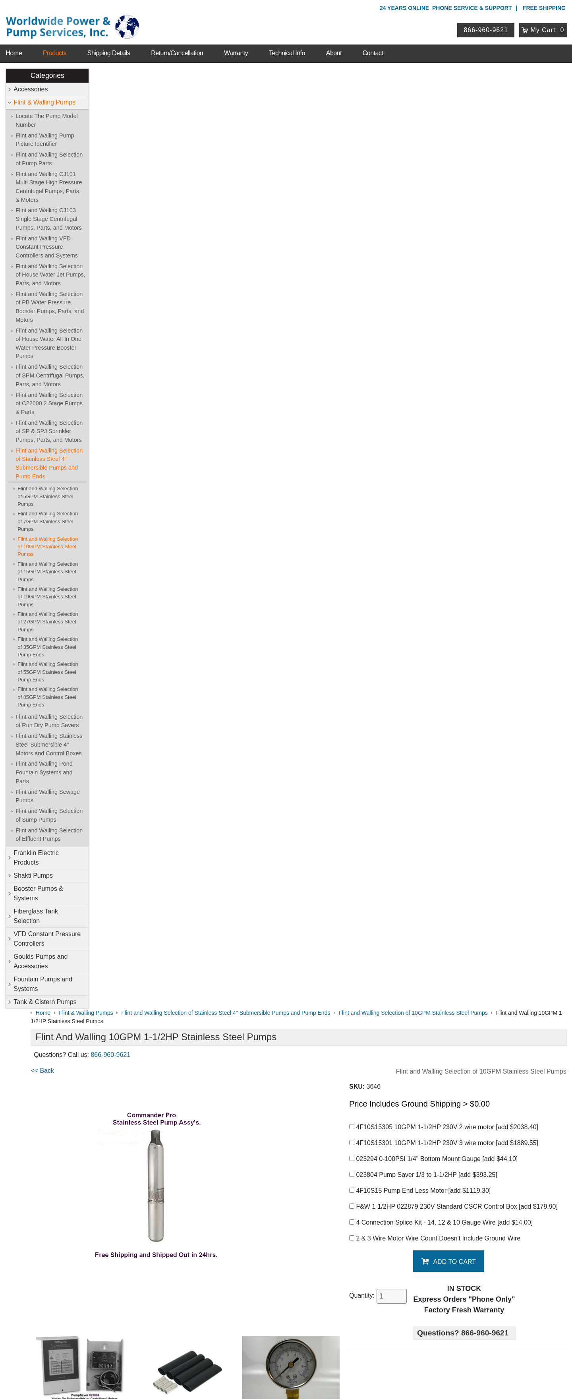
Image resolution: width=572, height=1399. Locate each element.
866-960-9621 (489, 25)
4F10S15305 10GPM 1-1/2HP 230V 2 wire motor (463, 183)
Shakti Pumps (34, 872)
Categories (48, 72)
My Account (234, 1268)
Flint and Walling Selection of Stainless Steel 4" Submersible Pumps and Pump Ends (49, 460)
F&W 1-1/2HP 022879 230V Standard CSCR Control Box (460, 267)
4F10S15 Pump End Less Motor (439, 247)
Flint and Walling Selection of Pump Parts (49, 155)
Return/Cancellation (177, 43)
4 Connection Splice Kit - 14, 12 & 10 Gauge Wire (460, 288)
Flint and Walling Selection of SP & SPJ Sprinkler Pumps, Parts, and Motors (49, 428)
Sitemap (84, 1150)
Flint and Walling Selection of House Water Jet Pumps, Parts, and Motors (51, 271)
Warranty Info (90, 1181)
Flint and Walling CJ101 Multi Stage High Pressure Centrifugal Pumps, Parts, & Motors (49, 184)
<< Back (108, 127)
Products (54, 43)
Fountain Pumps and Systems (43, 981)
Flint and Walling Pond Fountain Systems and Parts (44, 769)
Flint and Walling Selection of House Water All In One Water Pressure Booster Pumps (49, 340)
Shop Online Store (244, 1129)
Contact (373, 43)
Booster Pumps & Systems (39, 890)
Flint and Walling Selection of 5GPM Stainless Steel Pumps (48, 493)
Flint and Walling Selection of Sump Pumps (49, 812)
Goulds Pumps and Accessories (41, 958)
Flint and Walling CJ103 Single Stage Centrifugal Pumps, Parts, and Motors (49, 216)
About (334, 43)
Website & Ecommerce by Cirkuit (286, 1382)
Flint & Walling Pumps (45, 99)
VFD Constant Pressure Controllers (47, 935)
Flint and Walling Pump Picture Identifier (45, 136)
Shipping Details (108, 43)
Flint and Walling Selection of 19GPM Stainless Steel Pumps (48, 593)
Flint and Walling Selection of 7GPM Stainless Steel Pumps (48, 518)
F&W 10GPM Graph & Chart (136, 1046)
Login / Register (237, 1279)
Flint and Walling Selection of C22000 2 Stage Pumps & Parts (49, 400)
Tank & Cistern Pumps (45, 998)
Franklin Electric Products (37, 854)
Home (14, 43)
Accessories (31, 86)
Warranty (236, 43)
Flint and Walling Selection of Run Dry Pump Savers (49, 718)
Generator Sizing (120, 998)
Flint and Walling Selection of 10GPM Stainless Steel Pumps (48, 543)
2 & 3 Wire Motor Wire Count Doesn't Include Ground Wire (454, 304)
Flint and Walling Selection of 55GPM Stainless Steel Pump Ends (48, 669)
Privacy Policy (248, 1359)
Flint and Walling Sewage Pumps (48, 793)
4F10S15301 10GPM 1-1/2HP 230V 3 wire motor (463, 199)
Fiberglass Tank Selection (36, 913)
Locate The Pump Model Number (47, 117)
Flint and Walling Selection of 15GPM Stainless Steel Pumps (48, 568)
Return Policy (234, 1299)
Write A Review (536, 1083)
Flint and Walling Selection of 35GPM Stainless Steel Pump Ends (48, 643)
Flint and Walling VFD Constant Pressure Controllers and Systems (47, 243)
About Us (87, 1129)
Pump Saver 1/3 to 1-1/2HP (135, 939)
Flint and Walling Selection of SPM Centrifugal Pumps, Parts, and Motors (50, 372)
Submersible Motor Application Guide (148, 982)
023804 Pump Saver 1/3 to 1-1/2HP (443, 231)
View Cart (230, 1289)
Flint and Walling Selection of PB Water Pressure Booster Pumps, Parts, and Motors (50, 304)
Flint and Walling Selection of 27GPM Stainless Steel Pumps (48, 618)
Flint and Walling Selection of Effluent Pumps (49, 831)
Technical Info (287, 43)
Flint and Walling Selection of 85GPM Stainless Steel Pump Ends (48, 694)
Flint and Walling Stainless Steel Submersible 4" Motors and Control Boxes (49, 741)
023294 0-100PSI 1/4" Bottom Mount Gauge (453, 215)
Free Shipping (544, 8)
